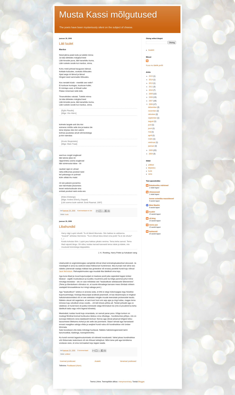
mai (150, 132)
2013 (151, 83)
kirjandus (151, 168)
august (151, 121)
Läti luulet (66, 43)
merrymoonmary (124, 382)
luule (66, 214)
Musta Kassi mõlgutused (108, 14)
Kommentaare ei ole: (85, 211)
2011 (151, 87)
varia (150, 174)
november (152, 111)
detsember (152, 107)
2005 (151, 150)
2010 (151, 90)
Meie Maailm (154, 205)
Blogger (141, 382)
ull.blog (152, 218)
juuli (150, 125)
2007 (151, 101)
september (152, 118)
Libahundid (67, 226)
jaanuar (151, 146)
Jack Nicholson (65, 271)
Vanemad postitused (128, 361)
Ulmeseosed (154, 192)
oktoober (152, 114)
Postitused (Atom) (74, 366)
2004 (151, 154)
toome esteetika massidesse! (161, 199)
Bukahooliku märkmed (158, 185)
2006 (151, 104)
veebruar (152, 142)
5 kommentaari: (83, 350)
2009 (151, 94)
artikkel (67, 354)
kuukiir (152, 212)
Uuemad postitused (67, 361)
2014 (151, 80)
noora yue (153, 225)
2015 (151, 76)
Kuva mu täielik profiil (154, 65)
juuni (150, 128)
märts (150, 139)
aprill (150, 135)
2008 (151, 97)
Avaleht (98, 361)
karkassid (153, 231)
